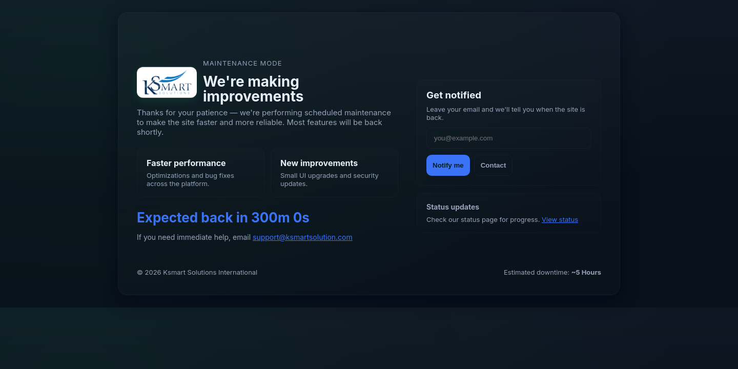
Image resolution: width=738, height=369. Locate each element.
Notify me (448, 165)
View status (560, 219)
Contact (493, 165)
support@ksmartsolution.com (303, 237)
